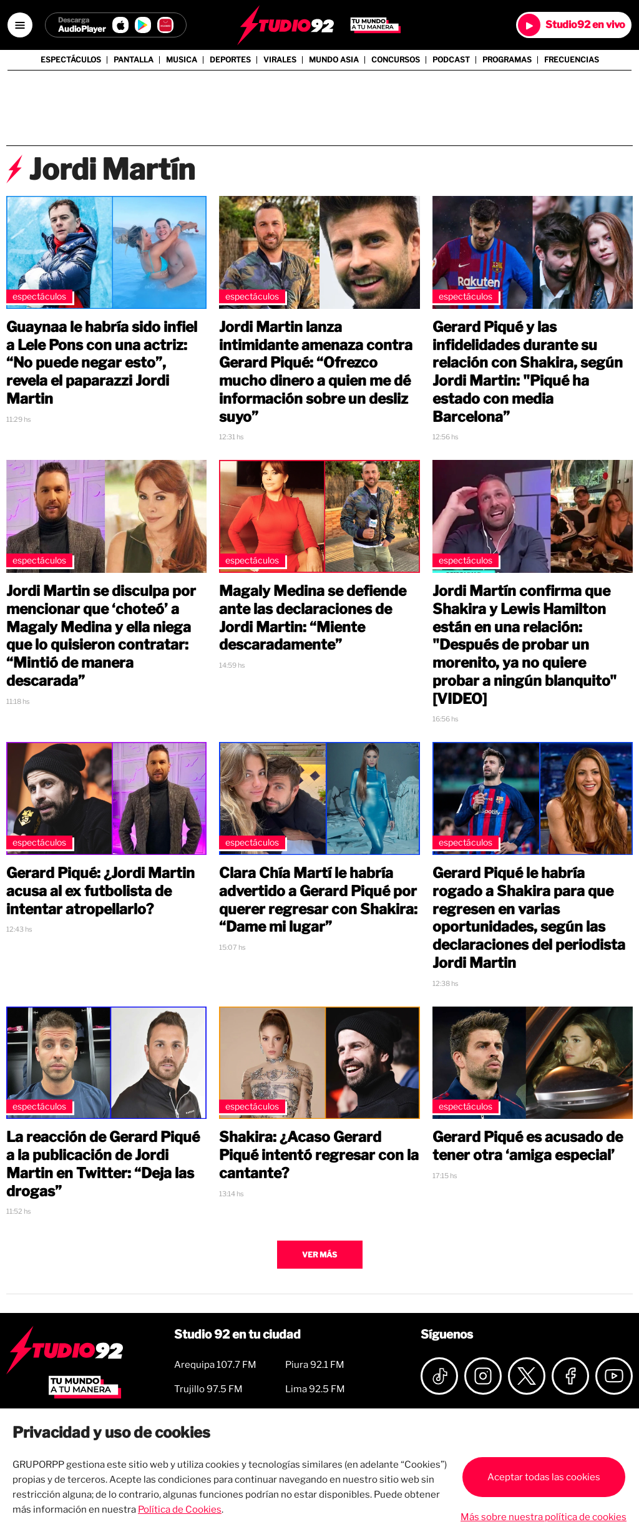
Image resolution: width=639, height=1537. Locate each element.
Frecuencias (571, 60)
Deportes (230, 60)
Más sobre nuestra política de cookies (544, 1517)
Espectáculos (71, 60)
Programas (507, 60)
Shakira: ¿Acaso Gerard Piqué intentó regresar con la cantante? (319, 1155)
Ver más (319, 1254)
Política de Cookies (180, 1509)
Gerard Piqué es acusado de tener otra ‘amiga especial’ (527, 1146)
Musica (181, 60)
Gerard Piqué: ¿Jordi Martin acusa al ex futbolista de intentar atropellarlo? (100, 891)
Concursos (395, 60)
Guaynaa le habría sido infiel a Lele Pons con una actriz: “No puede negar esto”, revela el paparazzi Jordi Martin (101, 362)
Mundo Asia (334, 60)
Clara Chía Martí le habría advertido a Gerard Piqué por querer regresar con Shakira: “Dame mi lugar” (318, 899)
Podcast (451, 60)
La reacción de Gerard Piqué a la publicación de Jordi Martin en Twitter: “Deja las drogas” (103, 1163)
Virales (279, 60)
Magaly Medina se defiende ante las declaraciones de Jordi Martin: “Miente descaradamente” (312, 617)
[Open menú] (19, 24)
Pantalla (134, 60)
